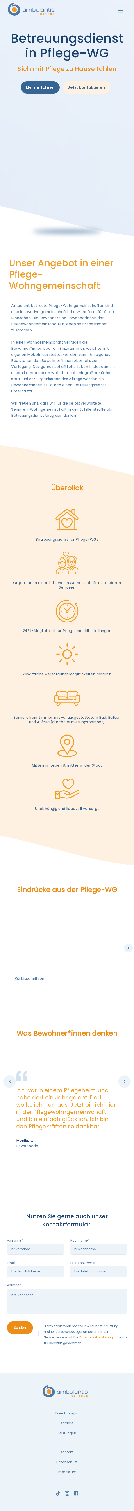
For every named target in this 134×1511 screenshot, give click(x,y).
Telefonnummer (82, 1263)
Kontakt (67, 1452)
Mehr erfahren (40, 87)
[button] (121, 10)
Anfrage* (14, 1285)
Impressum (67, 1472)
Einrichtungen (67, 1413)
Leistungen (67, 1433)
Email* (12, 1263)
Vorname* (15, 1240)
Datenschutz (67, 1462)
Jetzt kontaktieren (86, 87)
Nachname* (80, 1240)
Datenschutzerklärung (96, 1337)
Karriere (67, 1423)
